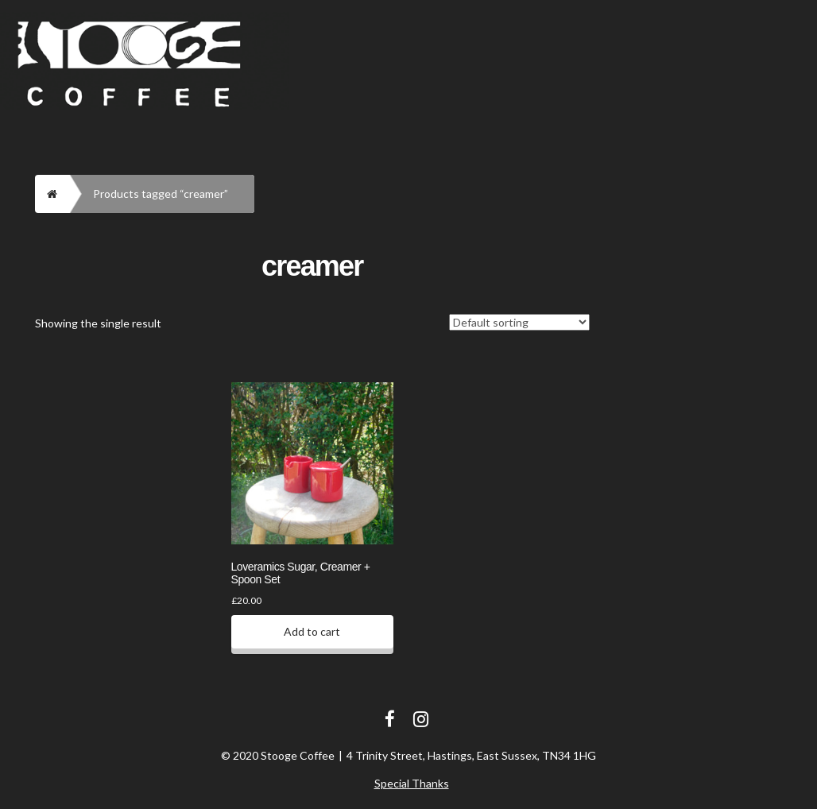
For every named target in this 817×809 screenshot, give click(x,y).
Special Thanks (411, 783)
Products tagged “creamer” (160, 193)
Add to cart (312, 631)
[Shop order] (519, 322)
